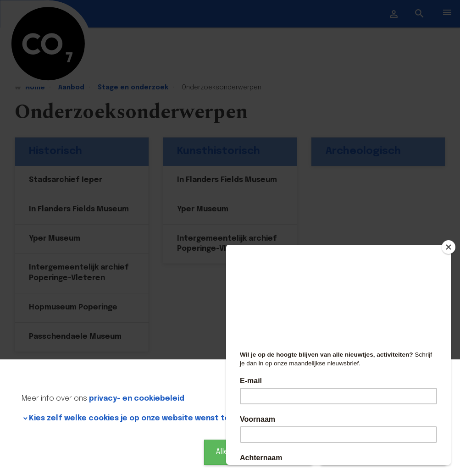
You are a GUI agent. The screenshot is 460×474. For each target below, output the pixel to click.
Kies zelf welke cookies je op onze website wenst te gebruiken (149, 418)
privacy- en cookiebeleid (136, 398)
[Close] (448, 247)
